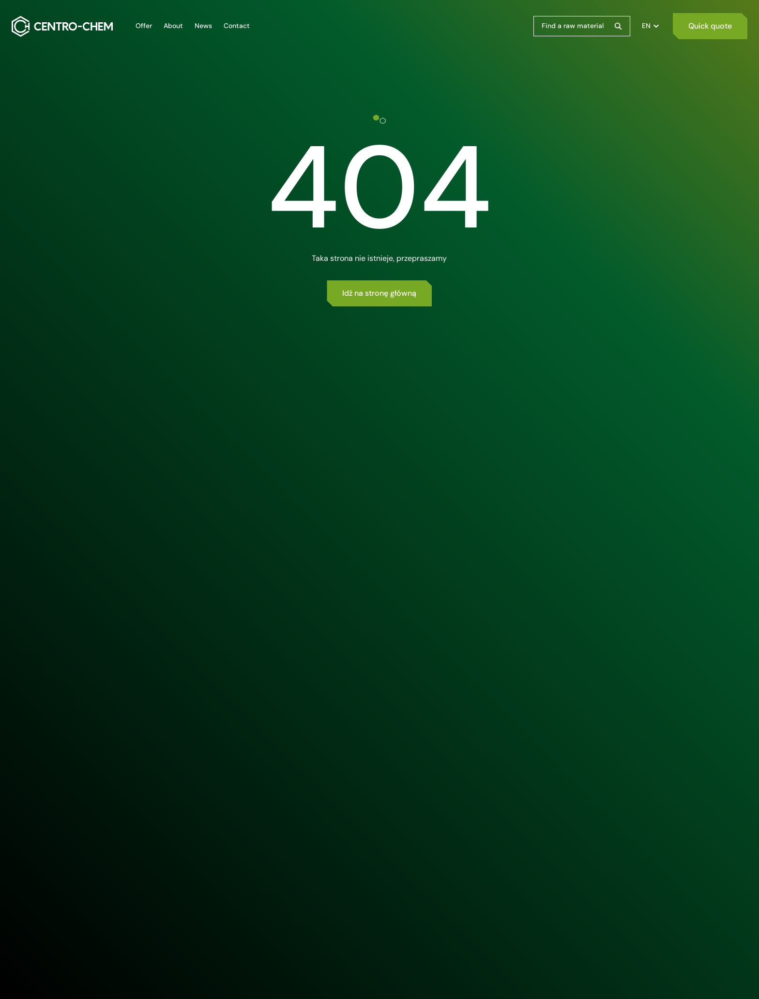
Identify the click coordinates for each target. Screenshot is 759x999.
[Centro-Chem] (62, 26)
